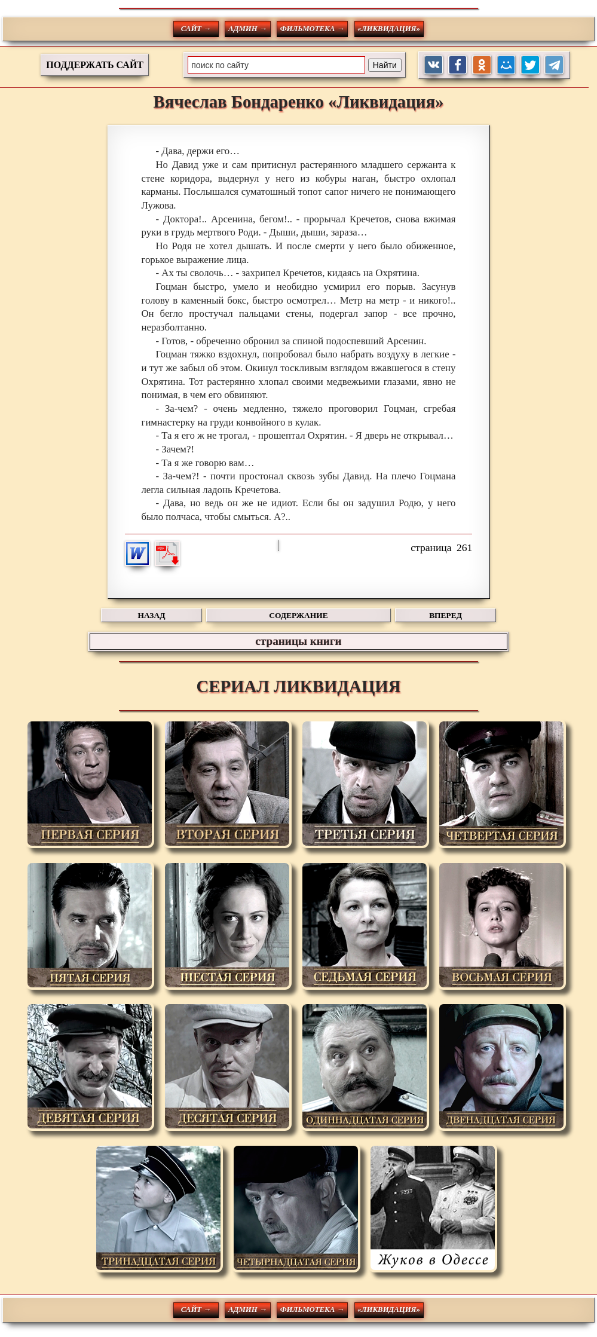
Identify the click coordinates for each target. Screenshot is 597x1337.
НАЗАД (152, 615)
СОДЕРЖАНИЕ (298, 615)
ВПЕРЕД (445, 615)
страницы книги (298, 641)
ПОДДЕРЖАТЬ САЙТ (94, 65)
